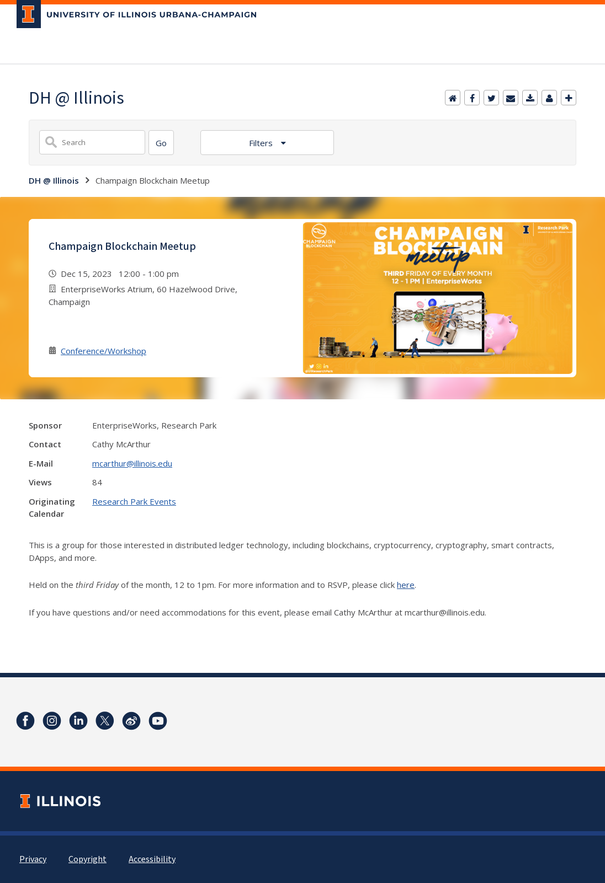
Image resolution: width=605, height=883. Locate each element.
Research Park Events (134, 501)
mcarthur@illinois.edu (132, 463)
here (406, 584)
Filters (262, 142)
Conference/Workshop (103, 350)
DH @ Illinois (54, 180)
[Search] (161, 142)
